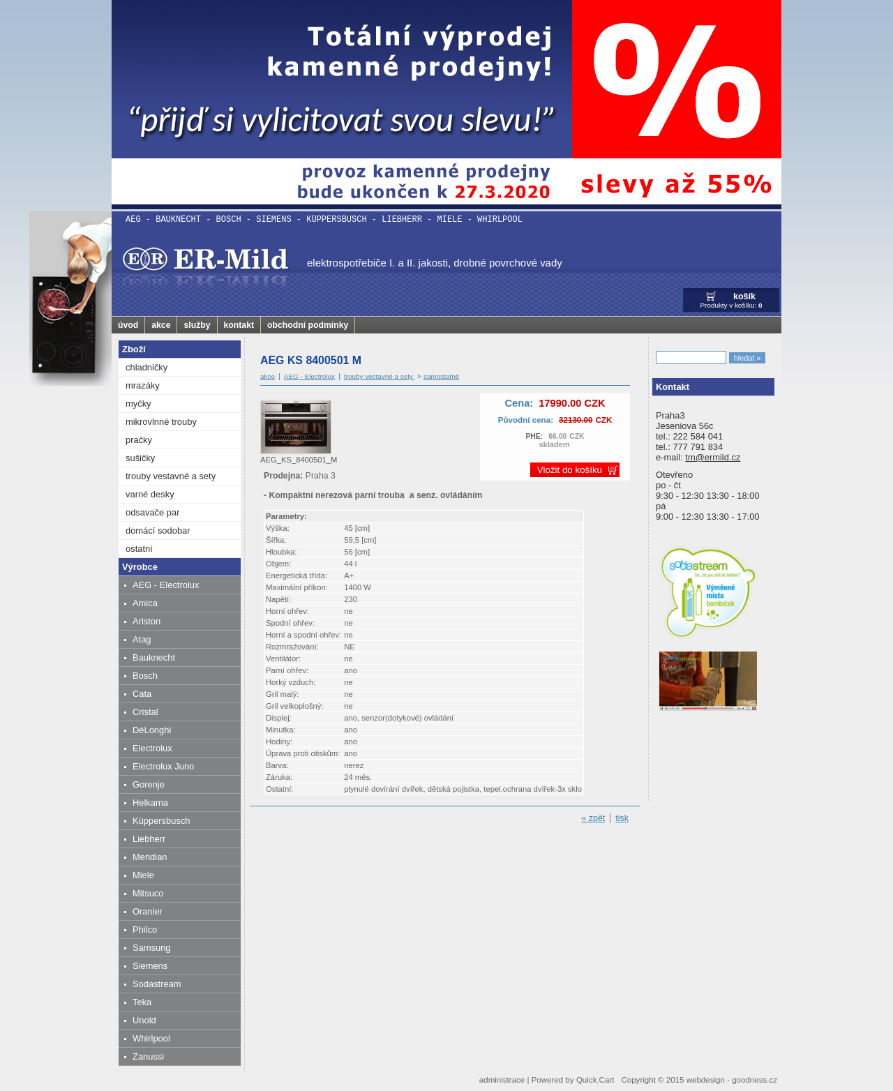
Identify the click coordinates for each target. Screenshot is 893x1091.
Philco (145, 929)
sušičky (140, 458)
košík (744, 296)
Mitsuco (148, 893)
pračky (139, 440)
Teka (142, 1002)
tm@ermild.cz (712, 457)
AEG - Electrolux (166, 585)
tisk (622, 818)
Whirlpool (151, 1038)
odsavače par (153, 512)
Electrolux (152, 748)
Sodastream (157, 984)
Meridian (150, 857)
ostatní (139, 548)
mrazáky (143, 385)
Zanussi (148, 1056)
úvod (128, 325)
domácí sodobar (158, 530)
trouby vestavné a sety (171, 476)
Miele (143, 875)
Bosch (145, 675)
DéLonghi (152, 730)
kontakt (239, 325)
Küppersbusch (161, 820)
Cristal (145, 712)
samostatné (441, 376)
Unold (144, 1020)
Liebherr (149, 839)
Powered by (573, 1080)
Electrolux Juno (163, 766)
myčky (138, 403)
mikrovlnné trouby (161, 421)
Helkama (150, 802)
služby (196, 325)
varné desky (150, 494)
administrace (502, 1080)
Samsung (152, 947)
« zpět (593, 818)
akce (160, 325)
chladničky (146, 367)
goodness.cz (754, 1080)
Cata (142, 694)
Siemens (150, 966)
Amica (145, 603)
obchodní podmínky (307, 325)
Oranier (148, 911)
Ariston (146, 621)
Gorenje (149, 784)
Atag (142, 639)
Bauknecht (154, 657)
